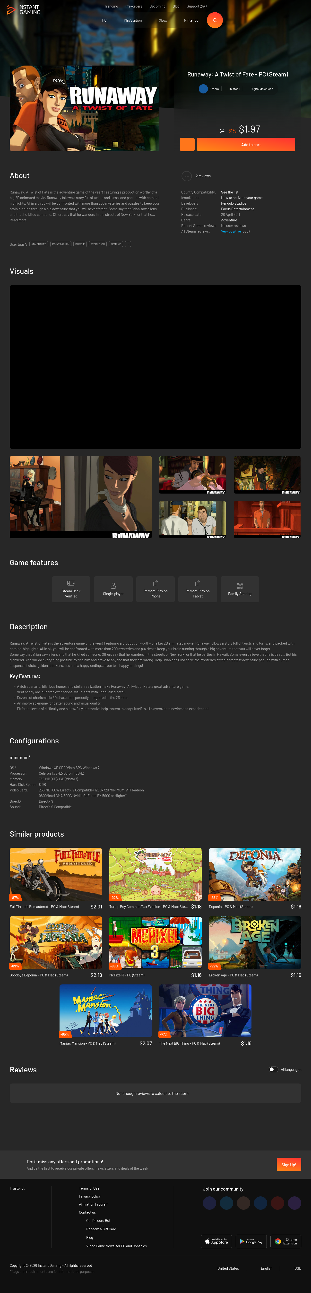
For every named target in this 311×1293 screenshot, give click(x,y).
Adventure (229, 220)
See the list (229, 192)
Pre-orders (133, 6)
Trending (111, 6)
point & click (60, 244)
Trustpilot (17, 1188)
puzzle (80, 244)
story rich (98, 244)
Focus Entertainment (237, 209)
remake (116, 244)
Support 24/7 (197, 6)
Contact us (87, 1212)
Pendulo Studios (233, 203)
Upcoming (157, 6)
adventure (38, 244)
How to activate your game (242, 197)
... (128, 244)
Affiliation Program (93, 1204)
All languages (285, 1069)
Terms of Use (89, 1188)
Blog (176, 6)
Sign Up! (289, 1164)
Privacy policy (90, 1196)
